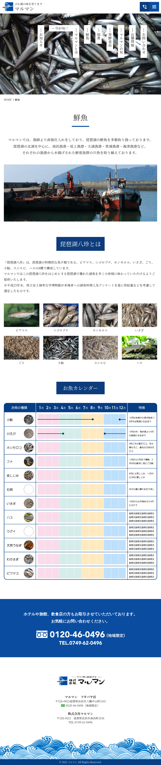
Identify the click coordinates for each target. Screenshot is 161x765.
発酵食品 (110, 40)
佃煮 (98, 36)
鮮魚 (87, 36)
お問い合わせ (143, 43)
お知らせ (41, 40)
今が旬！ (62, 28)
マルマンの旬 (121, 43)
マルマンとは (76, 43)
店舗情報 (132, 40)
